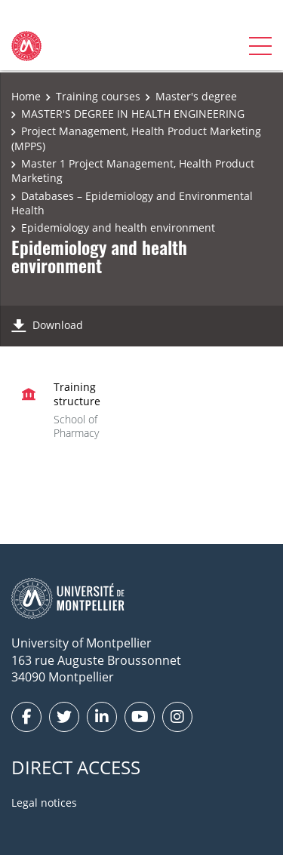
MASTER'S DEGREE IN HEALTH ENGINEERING (133, 113)
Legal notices (44, 802)
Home (26, 96)
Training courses (98, 96)
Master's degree (196, 96)
